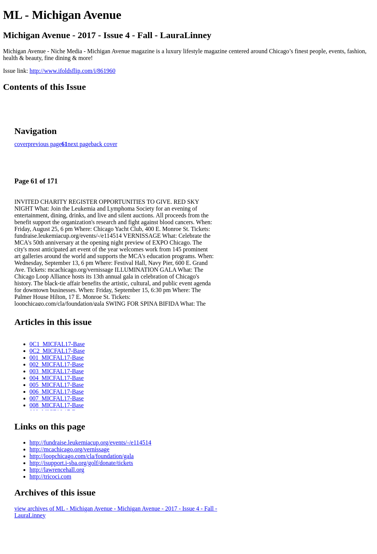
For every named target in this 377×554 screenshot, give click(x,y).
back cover (104, 144)
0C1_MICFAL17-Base (57, 344)
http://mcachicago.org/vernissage (69, 449)
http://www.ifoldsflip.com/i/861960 (72, 71)
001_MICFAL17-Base (56, 357)
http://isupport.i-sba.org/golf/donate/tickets (81, 463)
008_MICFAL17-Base (56, 405)
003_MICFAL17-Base (56, 371)
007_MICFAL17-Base (56, 398)
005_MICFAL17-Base (56, 385)
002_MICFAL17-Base (56, 364)
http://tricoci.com (50, 476)
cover (21, 144)
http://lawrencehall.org (56, 469)
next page (79, 144)
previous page (45, 144)
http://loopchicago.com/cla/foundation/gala (81, 456)
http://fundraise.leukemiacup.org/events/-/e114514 (90, 442)
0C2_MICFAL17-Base (57, 351)
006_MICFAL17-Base (56, 391)
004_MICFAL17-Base (56, 378)
